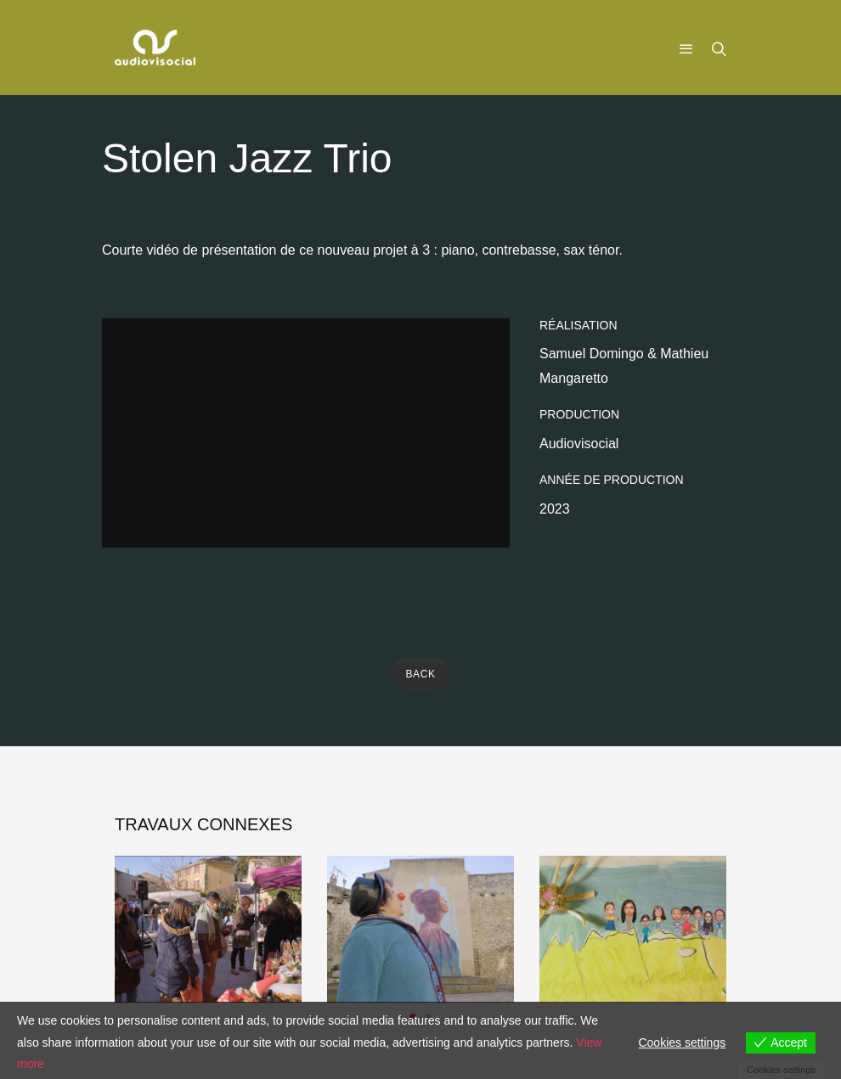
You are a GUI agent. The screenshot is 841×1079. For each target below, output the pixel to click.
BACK (420, 674)
